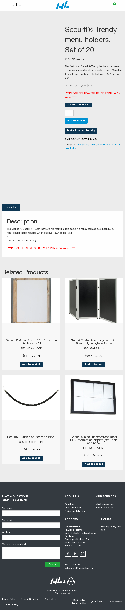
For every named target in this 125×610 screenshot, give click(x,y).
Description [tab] (11, 207)
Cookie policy (11, 605)
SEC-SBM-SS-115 (93, 349)
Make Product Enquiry (81, 131)
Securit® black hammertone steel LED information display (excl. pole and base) (93, 440)
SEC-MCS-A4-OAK (31, 349)
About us (69, 504)
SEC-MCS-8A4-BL (93, 448)
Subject (31, 536)
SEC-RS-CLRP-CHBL (31, 442)
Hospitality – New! (87, 145)
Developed (77, 604)
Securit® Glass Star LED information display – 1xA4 (31, 342)
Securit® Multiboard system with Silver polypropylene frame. (94, 342)
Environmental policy (75, 511)
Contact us (50, 599)
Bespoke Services (105, 508)
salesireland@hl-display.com (79, 568)
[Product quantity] (69, 113)
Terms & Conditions (30, 599)
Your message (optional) (31, 551)
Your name (31, 511)
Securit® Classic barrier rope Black (31, 437)
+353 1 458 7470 (73, 565)
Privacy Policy (9, 599)
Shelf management (105, 504)
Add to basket (76, 121)
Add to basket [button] (31, 364)
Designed (78, 600)
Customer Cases (73, 508)
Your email (31, 523)
